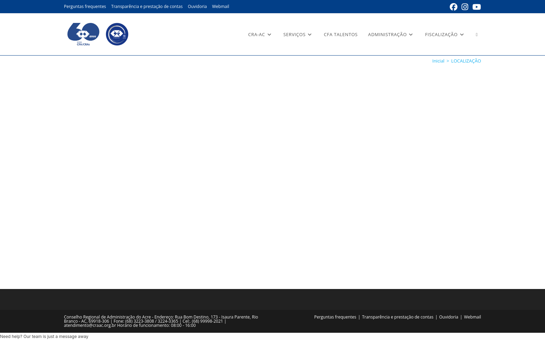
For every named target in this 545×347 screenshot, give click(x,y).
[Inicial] (438, 61)
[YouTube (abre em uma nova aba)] (475, 7)
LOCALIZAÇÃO (466, 61)
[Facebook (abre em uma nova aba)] (453, 7)
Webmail (220, 6)
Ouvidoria (197, 6)
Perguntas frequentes (85, 6)
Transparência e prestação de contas (146, 6)
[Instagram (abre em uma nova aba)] (464, 7)
